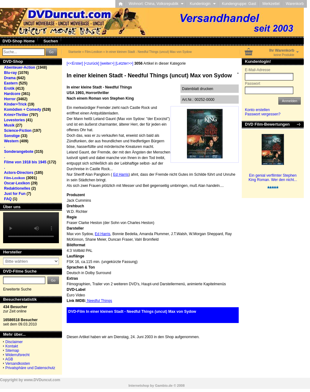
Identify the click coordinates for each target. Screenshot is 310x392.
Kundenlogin (202, 4)
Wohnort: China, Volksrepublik (156, 4)
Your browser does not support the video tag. (31, 227)
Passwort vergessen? (263, 114)
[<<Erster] (75, 63)
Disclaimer (14, 342)
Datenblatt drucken (197, 89)
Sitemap (12, 350)
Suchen (50, 41)
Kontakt (11, 346)
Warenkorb (295, 4)
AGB (9, 359)
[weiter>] (107, 63)
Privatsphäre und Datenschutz (30, 368)
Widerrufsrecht (17, 355)
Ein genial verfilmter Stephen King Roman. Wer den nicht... (273, 177)
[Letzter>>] (124, 63)
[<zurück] (91, 63)
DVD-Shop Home (18, 41)
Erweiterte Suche (17, 289)
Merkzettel (270, 4)
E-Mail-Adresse (257, 70)
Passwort (252, 83)
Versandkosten (17, 363)
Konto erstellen (257, 110)
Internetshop (138, 385)
